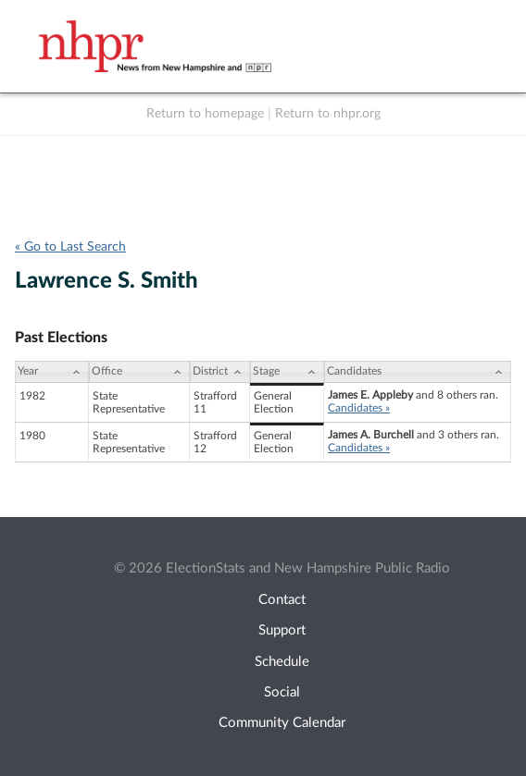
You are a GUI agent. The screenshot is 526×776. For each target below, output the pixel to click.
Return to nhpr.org (328, 113)
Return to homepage (205, 113)
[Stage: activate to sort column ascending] (287, 372)
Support (282, 630)
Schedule (282, 662)
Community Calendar (282, 723)
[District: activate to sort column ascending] (220, 372)
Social (282, 692)
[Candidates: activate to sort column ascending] (417, 372)
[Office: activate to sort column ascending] (139, 372)
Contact (282, 600)
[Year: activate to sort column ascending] (52, 372)
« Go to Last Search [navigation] (70, 246)
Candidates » (359, 407)
